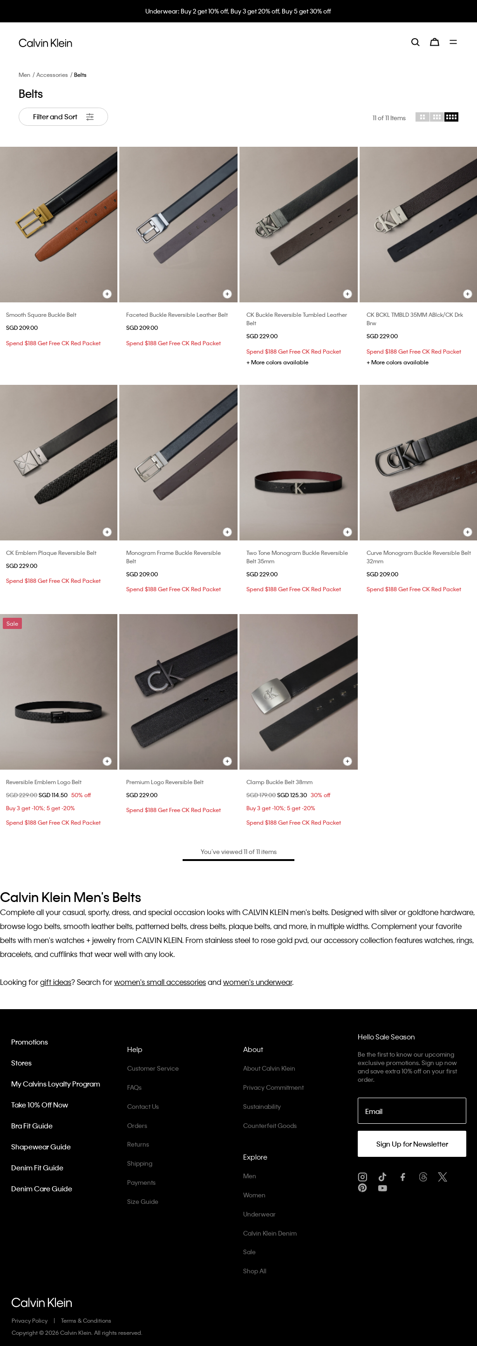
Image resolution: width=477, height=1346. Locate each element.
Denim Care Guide (41, 1188)
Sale (249, 1252)
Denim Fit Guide (37, 1167)
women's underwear (257, 982)
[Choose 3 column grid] (437, 117)
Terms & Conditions (86, 1320)
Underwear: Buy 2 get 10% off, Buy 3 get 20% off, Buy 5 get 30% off (239, 11)
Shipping (139, 1163)
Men (24, 74)
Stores (21, 1062)
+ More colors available (277, 362)
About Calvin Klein (269, 1068)
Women (254, 1195)
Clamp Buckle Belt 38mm (279, 782)
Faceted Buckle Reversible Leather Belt (177, 314)
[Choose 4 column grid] (451, 117)
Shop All (254, 1271)
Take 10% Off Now (39, 1104)
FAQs (134, 1087)
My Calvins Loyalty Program (55, 1083)
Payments (141, 1182)
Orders (137, 1125)
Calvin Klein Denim (270, 1233)
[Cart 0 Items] (434, 42)
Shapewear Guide (41, 1146)
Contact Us (143, 1106)
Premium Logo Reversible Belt (165, 782)
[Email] (412, 1111)
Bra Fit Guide (32, 1125)
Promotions (29, 1041)
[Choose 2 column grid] (422, 117)
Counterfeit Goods (270, 1125)
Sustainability (262, 1106)
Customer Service (153, 1068)
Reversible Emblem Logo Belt (44, 782)
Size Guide (142, 1201)
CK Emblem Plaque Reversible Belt (51, 552)
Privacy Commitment (273, 1087)
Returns (138, 1144)
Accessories (52, 74)
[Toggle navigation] (454, 42)
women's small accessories (160, 982)
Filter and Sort (63, 117)
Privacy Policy (30, 1320)
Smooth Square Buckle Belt (41, 314)
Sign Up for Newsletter (412, 1143)
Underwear (259, 1214)
